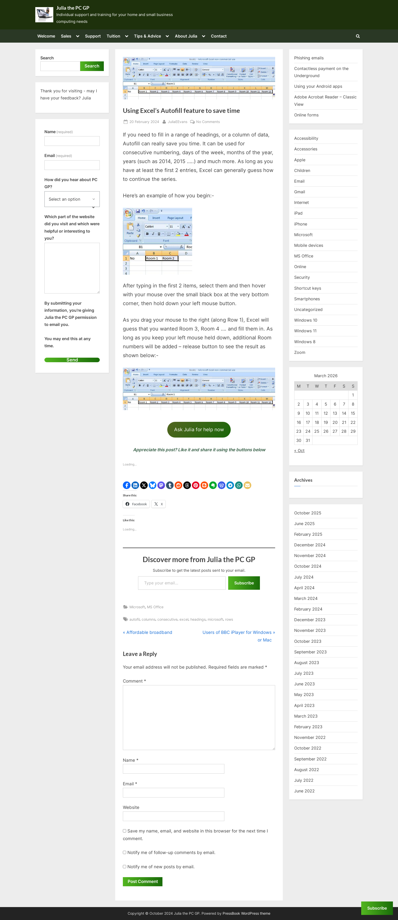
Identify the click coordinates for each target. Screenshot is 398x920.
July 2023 (303, 673)
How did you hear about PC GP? (70, 183)
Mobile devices (308, 245)
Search (47, 57)
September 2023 (310, 651)
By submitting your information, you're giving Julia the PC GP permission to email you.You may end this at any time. (70, 324)
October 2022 (307, 748)
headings (198, 619)
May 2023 (304, 694)
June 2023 (304, 683)
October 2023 (307, 641)
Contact (219, 36)
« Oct (299, 450)
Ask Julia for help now (199, 429)
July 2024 (303, 577)
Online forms (306, 114)
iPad (298, 213)
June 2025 (304, 523)
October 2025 (307, 512)
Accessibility (306, 138)
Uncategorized (308, 309)
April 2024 (304, 587)
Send (72, 359)
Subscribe (244, 582)
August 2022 (306, 769)
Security (302, 277)
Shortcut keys (307, 288)
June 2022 (304, 790)
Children (302, 170)
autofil (134, 619)
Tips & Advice (147, 36)
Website (131, 807)
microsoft (215, 619)
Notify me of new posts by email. (161, 866)
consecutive (167, 619)
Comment (134, 681)
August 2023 (306, 662)
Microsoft (137, 607)
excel (183, 619)
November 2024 (310, 555)
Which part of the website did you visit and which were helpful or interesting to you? (72, 227)
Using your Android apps (318, 86)
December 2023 (309, 619)
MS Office (155, 607)
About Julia (186, 36)
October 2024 (307, 566)
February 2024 (308, 609)
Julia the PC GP (72, 8)
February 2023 (308, 726)
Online (300, 266)
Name (131, 760)
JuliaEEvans (177, 121)
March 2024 (306, 598)
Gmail (299, 191)
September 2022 (310, 758)
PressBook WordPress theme (246, 913)
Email (130, 783)
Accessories (305, 148)
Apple (299, 159)
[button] (126, 485)
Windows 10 (305, 320)
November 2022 (310, 737)
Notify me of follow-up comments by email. (171, 852)
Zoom (299, 352)
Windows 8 (305, 341)
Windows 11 (305, 330)
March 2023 (306, 716)
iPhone (300, 224)
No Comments (208, 121)
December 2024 (309, 544)
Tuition (113, 36)
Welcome (46, 36)
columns (148, 619)
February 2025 (308, 534)
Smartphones (307, 298)
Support (93, 36)
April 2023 (304, 705)
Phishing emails (309, 57)
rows (229, 619)
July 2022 (303, 780)
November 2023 (310, 630)
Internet (301, 202)
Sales (66, 36)
